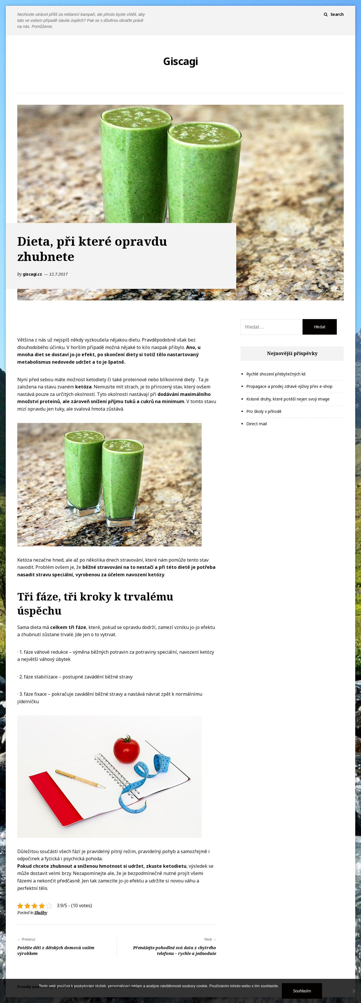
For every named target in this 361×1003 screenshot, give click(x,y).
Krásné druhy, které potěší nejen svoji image (288, 399)
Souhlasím (302, 991)
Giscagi (180, 61)
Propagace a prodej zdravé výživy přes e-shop (289, 386)
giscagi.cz (33, 274)
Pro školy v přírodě (263, 411)
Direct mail (256, 423)
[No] (354, 991)
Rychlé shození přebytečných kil (275, 374)
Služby (40, 912)
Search (337, 14)
